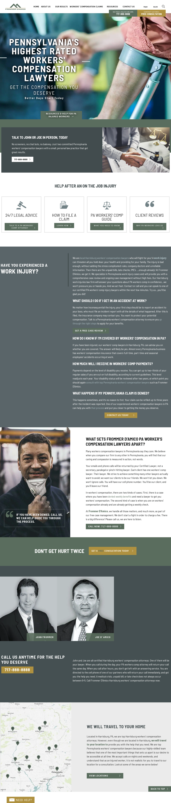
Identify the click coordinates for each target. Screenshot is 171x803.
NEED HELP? (20, 800)
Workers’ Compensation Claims (86, 6)
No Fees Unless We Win (123, 13)
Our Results (61, 6)
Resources (112, 6)
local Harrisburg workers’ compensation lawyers (104, 257)
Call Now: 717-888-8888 (103, 526)
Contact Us (129, 6)
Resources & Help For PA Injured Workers (61, 115)
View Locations (98, 775)
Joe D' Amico (103, 637)
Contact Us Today (118, 415)
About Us (46, 6)
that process (97, 407)
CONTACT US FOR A (151, 13)
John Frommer (45, 637)
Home (36, 6)
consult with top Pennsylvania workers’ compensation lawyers (117, 382)
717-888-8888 (20, 159)
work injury (160, 257)
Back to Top (158, 789)
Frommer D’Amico (98, 511)
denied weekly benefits (120, 496)
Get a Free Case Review (89, 330)
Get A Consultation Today (110, 551)
